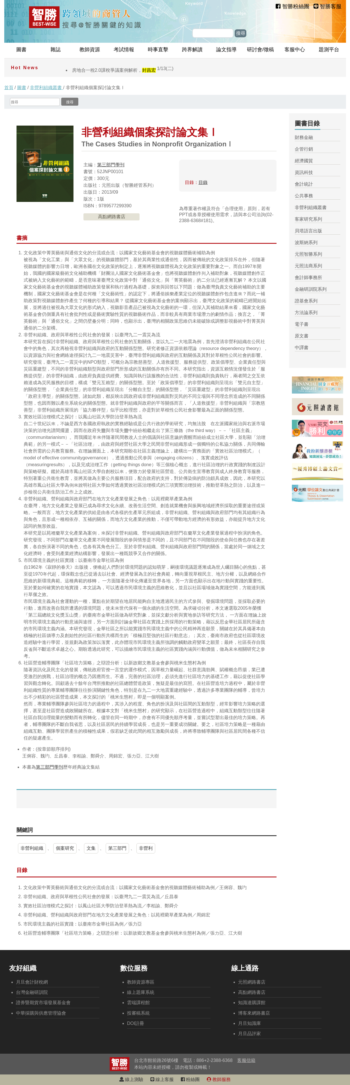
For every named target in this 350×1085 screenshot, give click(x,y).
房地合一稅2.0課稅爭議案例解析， (123, 70)
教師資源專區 (140, 982)
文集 (91, 848)
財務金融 (304, 137)
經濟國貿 (304, 160)
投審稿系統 (138, 1013)
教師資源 (89, 49)
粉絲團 (190, 1079)
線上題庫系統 (140, 992)
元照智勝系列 (308, 254)
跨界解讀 (192, 49)
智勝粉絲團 (292, 6)
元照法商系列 (308, 265)
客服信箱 (246, 1060)
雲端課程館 (138, 1002)
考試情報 (124, 49)
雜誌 (55, 49)
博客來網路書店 (254, 1013)
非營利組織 (32, 848)
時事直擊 (158, 49)
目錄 (203, 182)
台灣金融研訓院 (32, 992)
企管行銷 (304, 149)
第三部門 (117, 848)
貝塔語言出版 (308, 230)
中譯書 (301, 347)
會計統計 (304, 184)
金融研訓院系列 (311, 289)
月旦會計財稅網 (32, 982)
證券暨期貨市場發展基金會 (43, 1002)
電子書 (301, 324)
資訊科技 (304, 172)
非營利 (146, 848)
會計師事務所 (308, 277)
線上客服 (162, 1079)
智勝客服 (327, 6)
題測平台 (329, 49)
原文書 (301, 335)
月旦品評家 (249, 1033)
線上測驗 (131, 1079)
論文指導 (226, 49)
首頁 (8, 87)
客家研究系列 (308, 219)
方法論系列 (306, 312)
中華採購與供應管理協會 (41, 1013)
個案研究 (65, 848)
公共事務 (304, 195)
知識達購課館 (251, 1002)
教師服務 (219, 1079)
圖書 (21, 49)
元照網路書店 (251, 982)
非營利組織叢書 (46, 87)
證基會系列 (306, 300)
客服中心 (294, 49)
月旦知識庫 (249, 1023)
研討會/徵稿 (260, 49)
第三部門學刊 (110, 164)
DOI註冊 (135, 1023)
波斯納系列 (306, 242)
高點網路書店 (111, 216)
